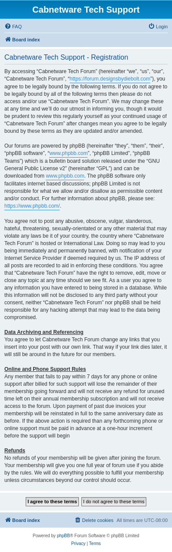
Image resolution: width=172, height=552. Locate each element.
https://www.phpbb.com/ (32, 206)
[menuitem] (13, 26)
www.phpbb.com (68, 153)
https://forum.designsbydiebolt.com (110, 79)
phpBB (63, 535)
